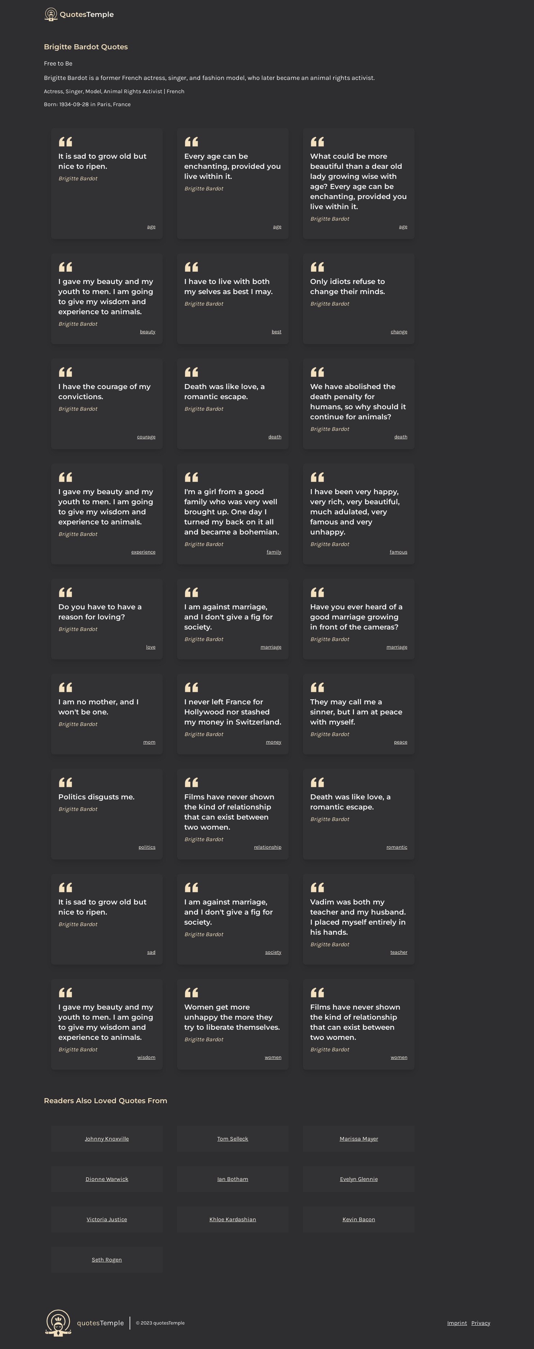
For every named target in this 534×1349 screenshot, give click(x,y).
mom (149, 742)
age (151, 227)
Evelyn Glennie (359, 1179)
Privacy (480, 1322)
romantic (396, 847)
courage (146, 437)
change (399, 332)
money (273, 742)
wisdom (146, 1057)
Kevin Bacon (359, 1219)
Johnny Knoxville (107, 1138)
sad (151, 952)
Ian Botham (232, 1179)
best (276, 332)
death (274, 437)
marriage (271, 647)
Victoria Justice (107, 1219)
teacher (398, 952)
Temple (87, 14)
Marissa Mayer (359, 1138)
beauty (147, 332)
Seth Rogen (107, 1259)
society (273, 952)
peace (400, 742)
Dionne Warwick (107, 1179)
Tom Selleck (232, 1138)
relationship (267, 847)
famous (398, 552)
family (274, 552)
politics (147, 847)
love (150, 647)
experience (143, 552)
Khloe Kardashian (232, 1219)
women (273, 1057)
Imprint (457, 1322)
